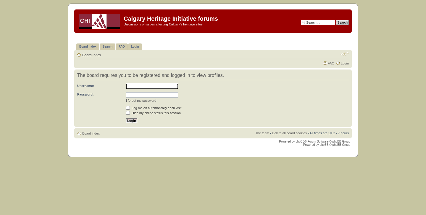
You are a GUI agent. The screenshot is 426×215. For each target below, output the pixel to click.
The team (262, 133)
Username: (85, 86)
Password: (85, 94)
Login (345, 63)
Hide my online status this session (153, 113)
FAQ (331, 63)
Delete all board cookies (289, 133)
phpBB (300, 141)
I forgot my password (141, 100)
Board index (91, 55)
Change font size (344, 53)
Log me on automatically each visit (153, 108)
